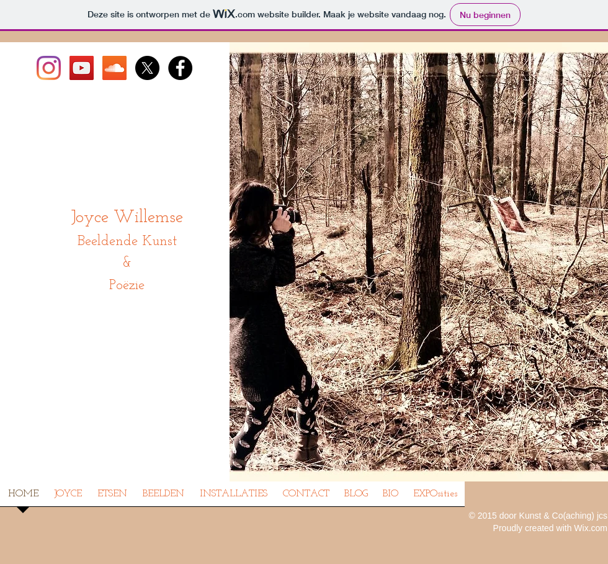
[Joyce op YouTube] (81, 68)
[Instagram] (49, 68)
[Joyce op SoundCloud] (114, 68)
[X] (147, 68)
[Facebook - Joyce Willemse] (180, 68)
